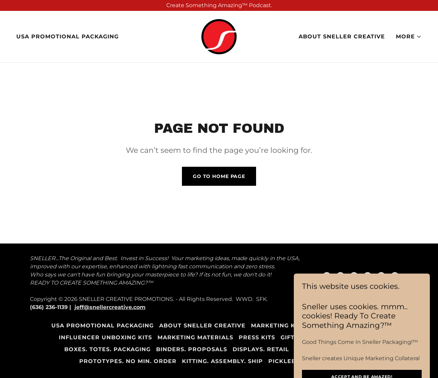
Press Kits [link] (257, 337)
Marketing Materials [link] (195, 337)
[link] (219, 36)
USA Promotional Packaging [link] (67, 36)
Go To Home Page (219, 176)
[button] (409, 37)
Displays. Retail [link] (261, 349)
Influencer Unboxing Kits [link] (105, 337)
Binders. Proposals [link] (191, 349)
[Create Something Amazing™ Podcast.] (219, 5)
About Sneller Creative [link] (342, 36)
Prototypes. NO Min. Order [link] (127, 361)
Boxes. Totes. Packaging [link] (107, 349)
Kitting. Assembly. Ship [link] (222, 361)
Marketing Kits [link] (278, 325)
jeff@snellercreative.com (110, 307)
